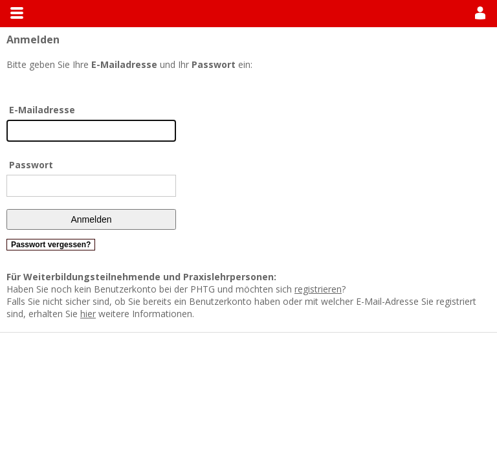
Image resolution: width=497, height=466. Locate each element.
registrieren (318, 289)
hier (88, 313)
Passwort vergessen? (51, 244)
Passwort (31, 165)
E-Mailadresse (42, 110)
